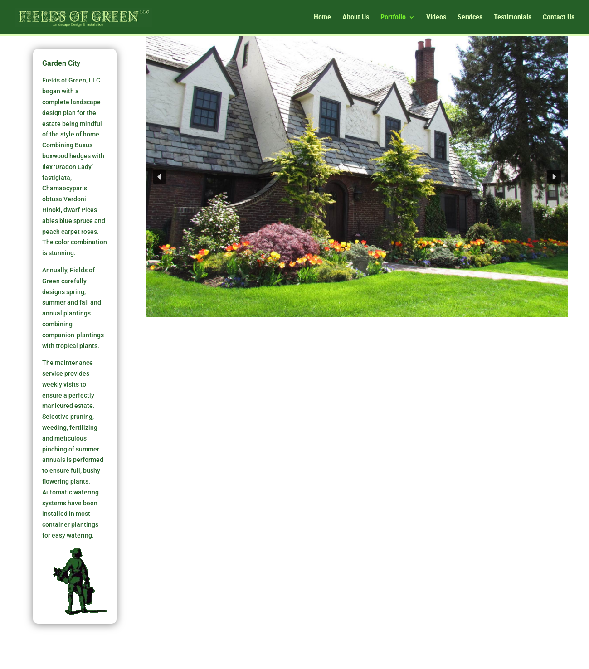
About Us (355, 17)
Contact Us (558, 17)
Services (470, 17)
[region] (357, 176)
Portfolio (393, 17)
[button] (159, 177)
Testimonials (512, 17)
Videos (436, 17)
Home (322, 17)
